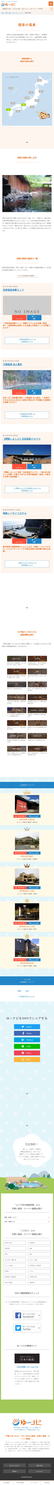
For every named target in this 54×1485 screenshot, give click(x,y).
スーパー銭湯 (16, 710)
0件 (34, 319)
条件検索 (40, 8)
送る (47, 1482)
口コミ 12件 (34, 923)
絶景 (16, 684)
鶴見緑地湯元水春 (27, 963)
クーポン (33, 1482)
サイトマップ (39, 1471)
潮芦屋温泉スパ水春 (27, 891)
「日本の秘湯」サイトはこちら (27, 1367)
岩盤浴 (17, 723)
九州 (27, 991)
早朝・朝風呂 (16, 749)
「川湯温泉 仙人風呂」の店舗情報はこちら (27, 415)
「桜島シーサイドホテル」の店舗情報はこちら (27, 564)
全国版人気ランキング (27, 996)
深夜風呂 (37, 749)
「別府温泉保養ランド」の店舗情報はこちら (27, 340)
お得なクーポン (25, 8)
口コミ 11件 (34, 816)
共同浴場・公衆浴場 (37, 710)
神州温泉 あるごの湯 (27, 926)
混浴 (37, 684)
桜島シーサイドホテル (15, 513)
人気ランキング (33, 8)
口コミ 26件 (34, 853)
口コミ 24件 (34, 960)
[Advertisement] (27, 135)
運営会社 (14, 1471)
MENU (6, 1482)
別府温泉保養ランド (13, 290)
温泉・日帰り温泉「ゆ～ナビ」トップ (12, 13)
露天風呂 (17, 671)
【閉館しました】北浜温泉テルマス (22, 439)
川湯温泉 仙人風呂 (12, 364)
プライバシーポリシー (14, 1465)
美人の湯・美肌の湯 (16, 697)
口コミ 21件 (34, 887)
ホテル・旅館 (37, 697)
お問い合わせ (39, 1465)
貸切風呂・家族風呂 (16, 736)
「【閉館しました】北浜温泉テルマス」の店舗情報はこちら (27, 489)
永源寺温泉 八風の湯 (27, 819)
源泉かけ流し (16, 658)
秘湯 (37, 671)
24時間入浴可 (37, 736)
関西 (19, 991)
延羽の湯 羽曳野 (27, 856)
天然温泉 (37, 658)
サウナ (37, 723)
